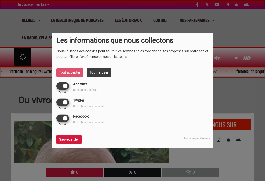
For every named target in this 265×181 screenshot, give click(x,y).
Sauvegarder (69, 140)
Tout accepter (69, 72)
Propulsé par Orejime (197, 138)
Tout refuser (99, 72)
